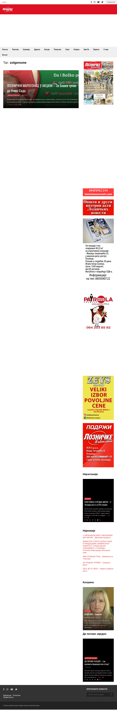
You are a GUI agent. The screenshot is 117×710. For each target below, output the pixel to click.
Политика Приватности (11, 697)
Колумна (76, 49)
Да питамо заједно (91, 658)
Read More (98, 628)
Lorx (37, 706)
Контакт (5, 54)
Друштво (37, 49)
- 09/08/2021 (24, 95)
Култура (47, 49)
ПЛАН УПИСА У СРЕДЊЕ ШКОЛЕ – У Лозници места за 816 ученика (97, 504)
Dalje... (101, 678)
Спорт (67, 49)
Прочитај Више (15, 104)
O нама (106, 49)
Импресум (7, 696)
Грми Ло (86, 49)
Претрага (111, 2)
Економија (26, 49)
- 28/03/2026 (97, 618)
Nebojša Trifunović (14, 95)
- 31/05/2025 (87, 667)
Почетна (5, 49)
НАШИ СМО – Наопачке (93, 614)
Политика (15, 49)
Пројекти (96, 49)
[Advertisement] (58, 30)
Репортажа (57, 49)
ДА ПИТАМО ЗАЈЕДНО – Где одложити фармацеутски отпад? (96, 663)
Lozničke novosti (89, 618)
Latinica (4, 2)
